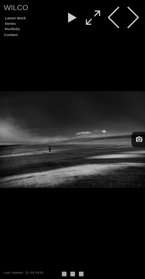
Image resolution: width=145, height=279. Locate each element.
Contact (11, 35)
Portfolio (12, 29)
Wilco (16, 7)
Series (10, 23)
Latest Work (15, 18)
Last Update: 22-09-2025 (24, 272)
